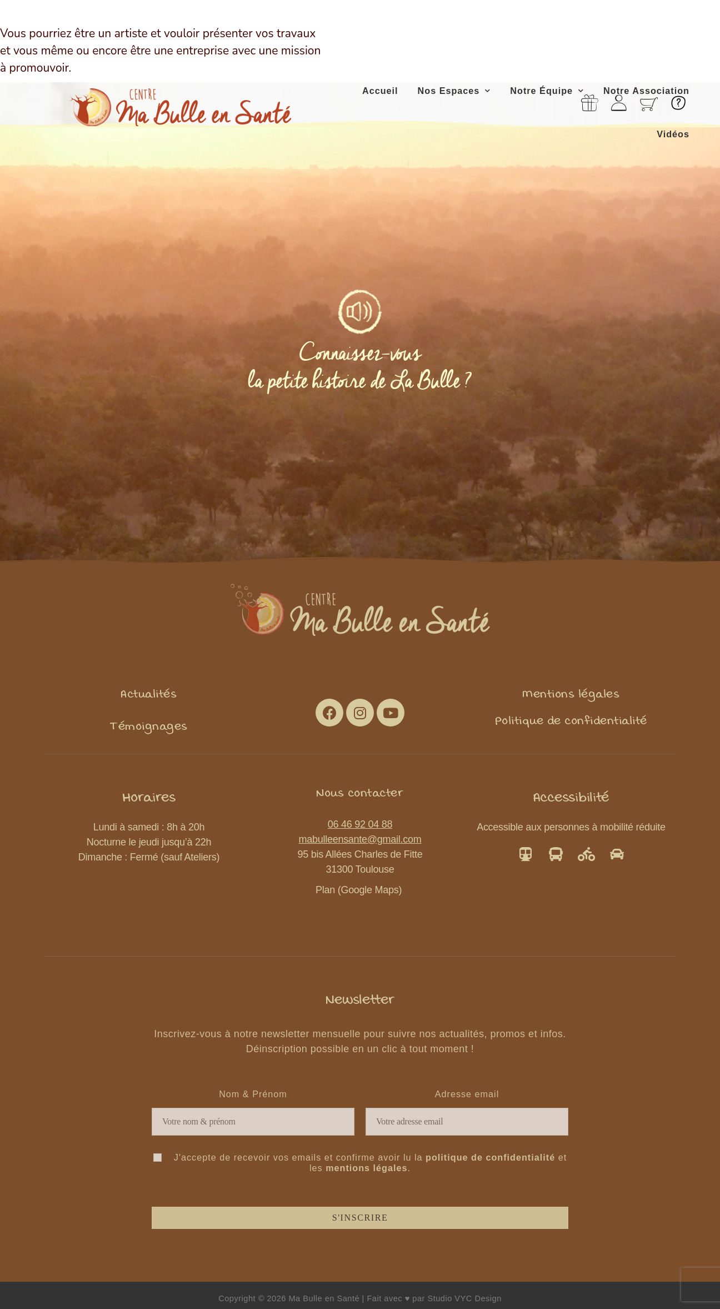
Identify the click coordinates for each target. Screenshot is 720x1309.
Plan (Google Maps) (360, 889)
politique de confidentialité (490, 1157)
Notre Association (646, 91)
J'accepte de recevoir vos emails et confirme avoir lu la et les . (360, 1162)
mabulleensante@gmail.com (360, 839)
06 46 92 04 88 (360, 824)
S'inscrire (360, 1218)
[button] (148, 693)
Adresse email (467, 1094)
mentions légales (366, 1168)
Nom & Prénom (253, 1094)
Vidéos (673, 134)
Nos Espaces (454, 90)
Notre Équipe (547, 90)
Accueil (380, 91)
